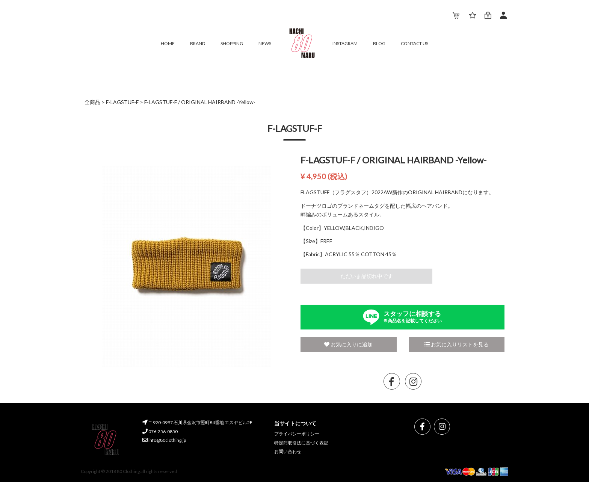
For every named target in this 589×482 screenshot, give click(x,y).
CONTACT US (414, 43)
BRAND (197, 43)
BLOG (379, 43)
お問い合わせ (287, 451)
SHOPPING (231, 43)
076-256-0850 (160, 431)
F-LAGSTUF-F (122, 102)
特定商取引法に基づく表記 (301, 442)
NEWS (264, 43)
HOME (168, 43)
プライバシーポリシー (296, 434)
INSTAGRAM (345, 43)
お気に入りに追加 (348, 344)
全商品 (92, 102)
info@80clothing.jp (164, 440)
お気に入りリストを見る (456, 344)
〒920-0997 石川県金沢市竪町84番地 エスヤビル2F (197, 422)
